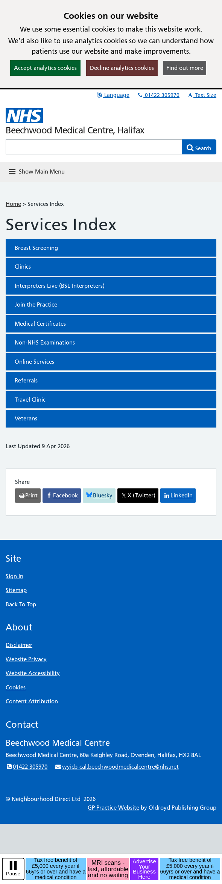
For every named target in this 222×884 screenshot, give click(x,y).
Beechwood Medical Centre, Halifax (75, 130)
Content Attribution (32, 701)
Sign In (14, 576)
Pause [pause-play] (13, 873)
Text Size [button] (201, 95)
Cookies (16, 687)
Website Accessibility (33, 673)
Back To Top (21, 604)
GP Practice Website (113, 807)
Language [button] (112, 95)
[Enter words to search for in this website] (94, 146)
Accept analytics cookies (45, 67)
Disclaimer (19, 644)
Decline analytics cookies (122, 67)
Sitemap (16, 590)
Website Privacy (26, 659)
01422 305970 (158, 95)
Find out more (184, 67)
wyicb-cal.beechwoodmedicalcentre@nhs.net (116, 766)
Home (13, 203)
